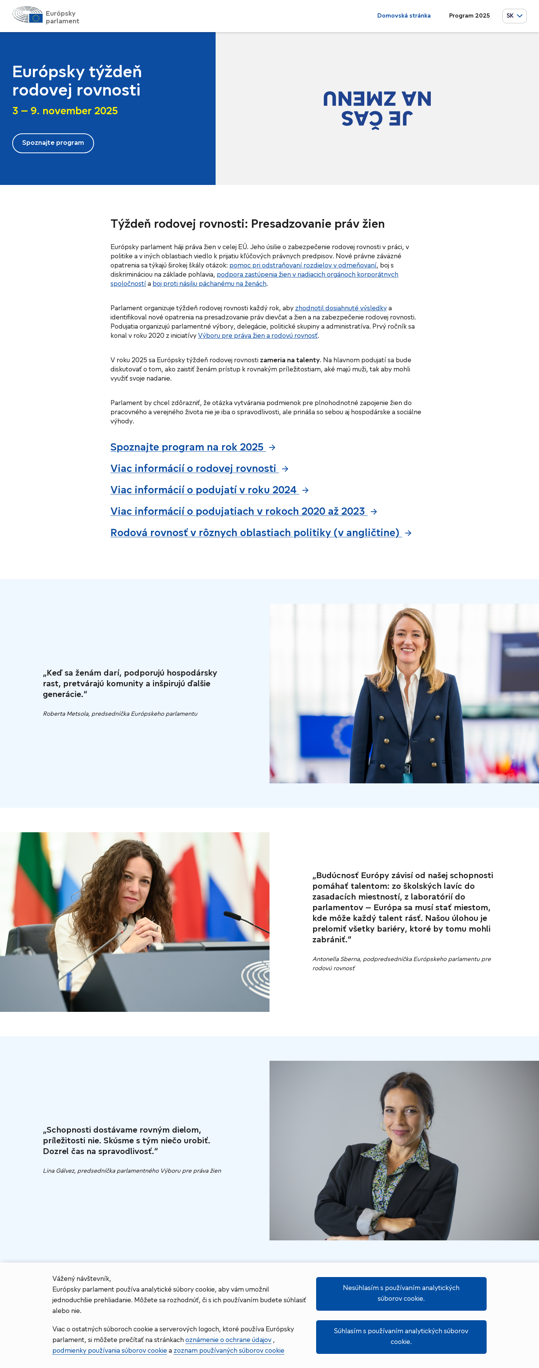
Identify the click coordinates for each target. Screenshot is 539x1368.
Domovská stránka (404, 16)
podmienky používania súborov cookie (109, 1351)
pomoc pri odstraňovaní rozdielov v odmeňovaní (303, 265)
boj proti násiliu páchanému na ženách (209, 284)
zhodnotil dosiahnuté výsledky (341, 308)
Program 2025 (469, 16)
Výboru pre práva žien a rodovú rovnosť (258, 336)
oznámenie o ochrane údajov (228, 1340)
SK (515, 16)
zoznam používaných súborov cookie (229, 1351)
